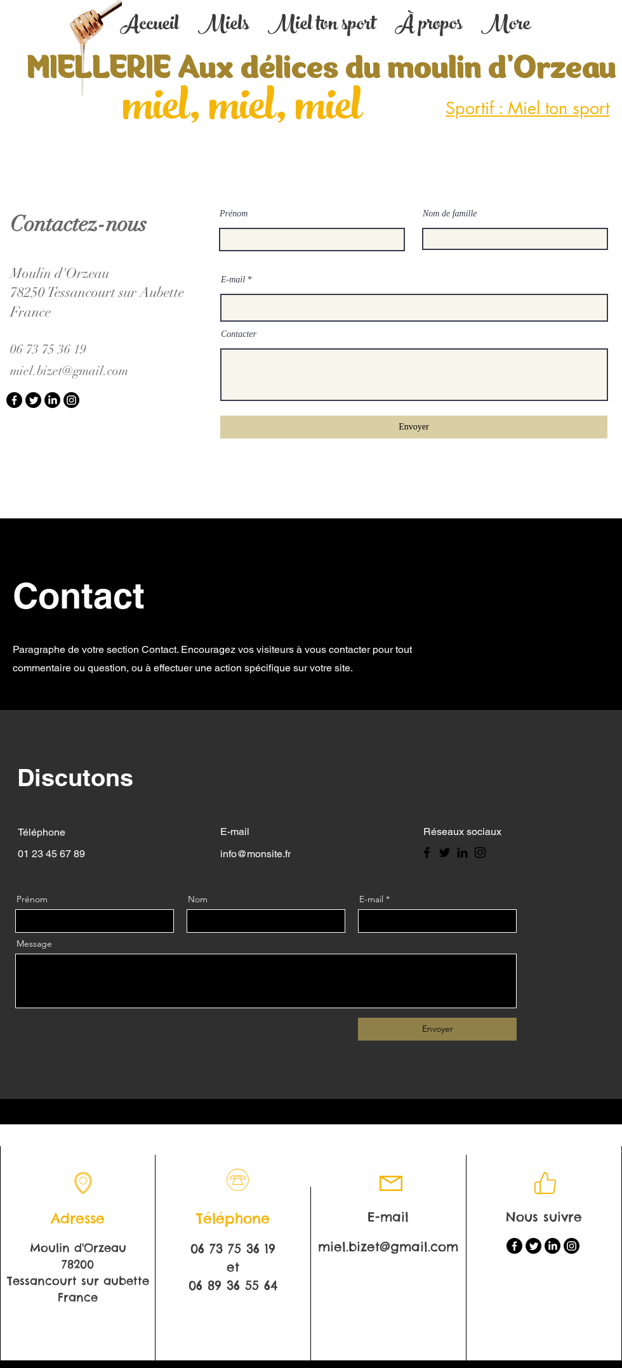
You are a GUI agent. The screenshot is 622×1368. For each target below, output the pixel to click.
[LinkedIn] (52, 400)
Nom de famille (450, 213)
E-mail (233, 279)
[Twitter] (33, 400)
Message (34, 943)
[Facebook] (14, 400)
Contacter (238, 334)
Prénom (234, 213)
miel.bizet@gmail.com (69, 371)
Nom (198, 899)
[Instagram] (71, 400)
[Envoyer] (413, 427)
